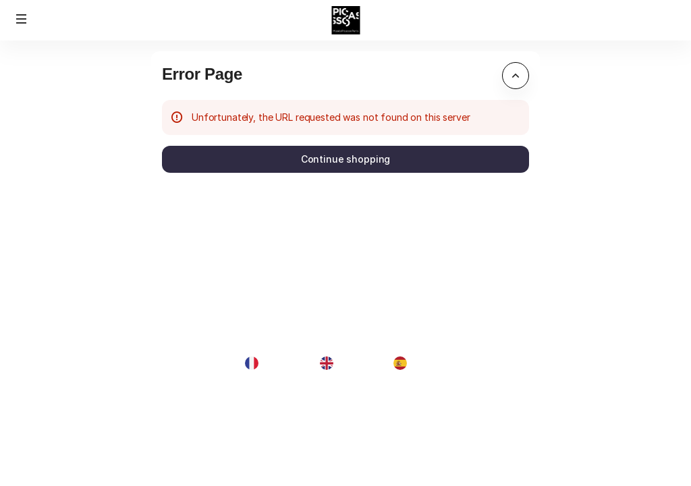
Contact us (560, 464)
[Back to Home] (346, 20)
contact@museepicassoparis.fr (605, 419)
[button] (21, 19)
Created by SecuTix (579, 389)
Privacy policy (566, 449)
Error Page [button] (202, 74)
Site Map (555, 404)
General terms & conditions (595, 434)
